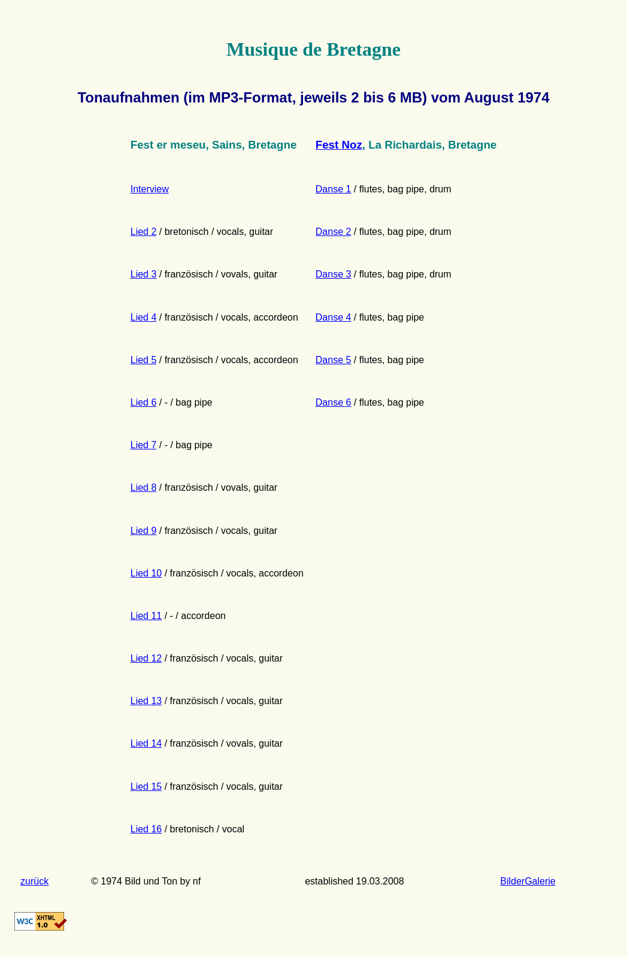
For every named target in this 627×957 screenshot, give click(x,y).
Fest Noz (339, 144)
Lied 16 (146, 829)
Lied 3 (144, 274)
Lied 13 (146, 701)
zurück (34, 881)
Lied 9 (144, 531)
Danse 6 (334, 402)
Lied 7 (144, 445)
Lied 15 (146, 786)
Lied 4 (144, 317)
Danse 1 (334, 189)
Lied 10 (146, 573)
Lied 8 (144, 487)
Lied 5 (144, 360)
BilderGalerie (527, 881)
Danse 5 (334, 360)
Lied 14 (146, 743)
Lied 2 (144, 232)
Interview (150, 189)
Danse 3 (334, 274)
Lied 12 (146, 658)
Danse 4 (334, 317)
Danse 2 (334, 232)
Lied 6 (144, 402)
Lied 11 (146, 616)
